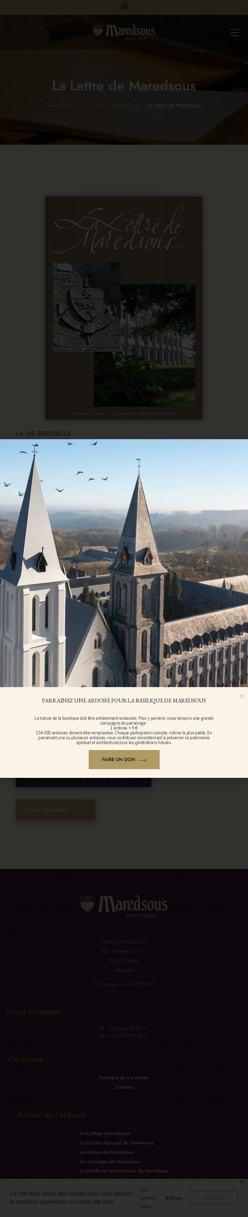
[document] (124, 608)
